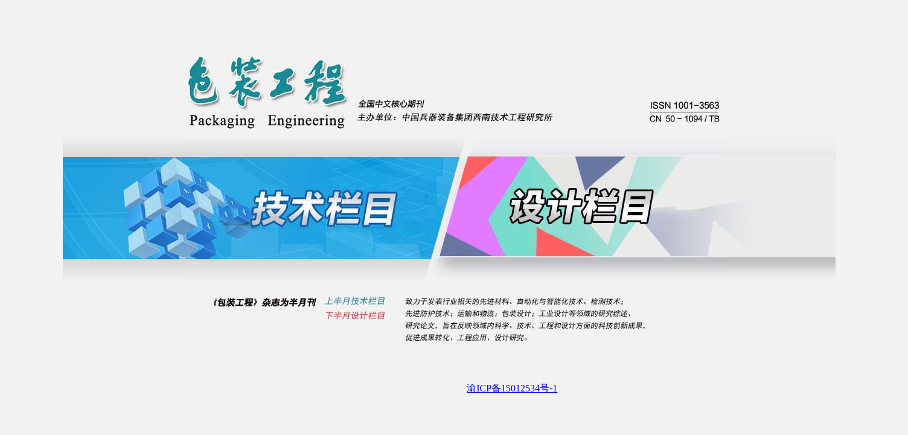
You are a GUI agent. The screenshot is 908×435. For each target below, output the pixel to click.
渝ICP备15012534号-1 (512, 388)
